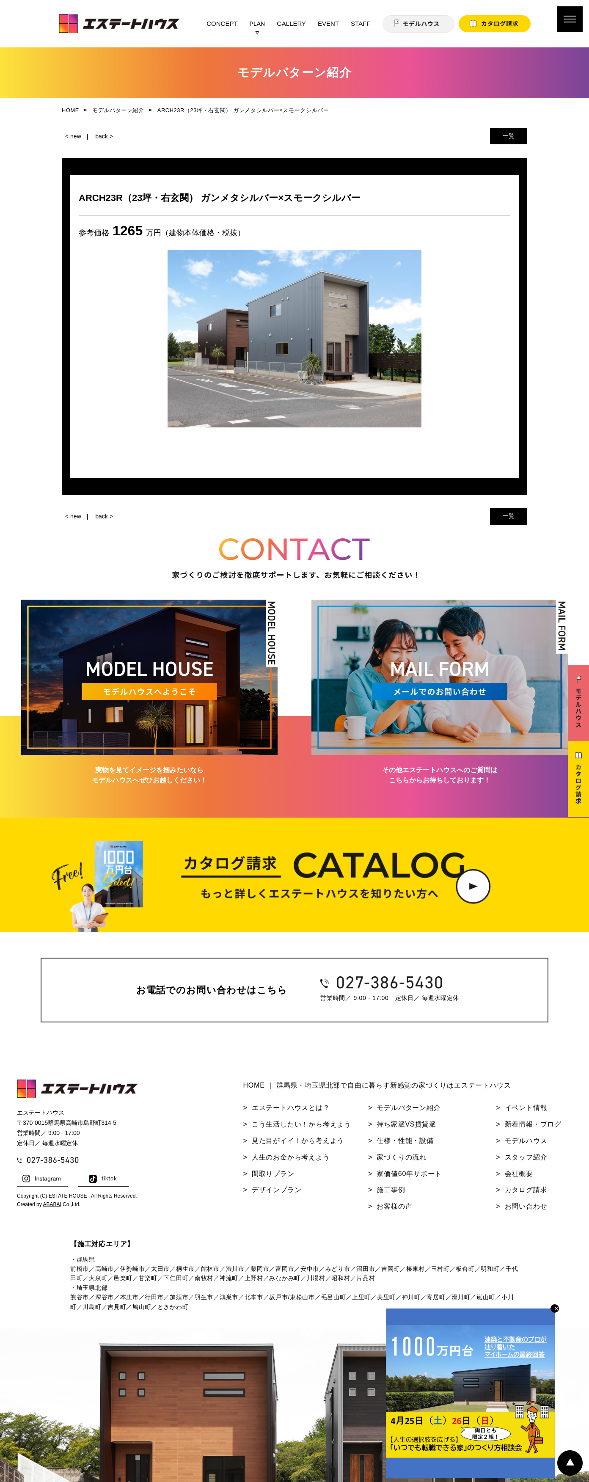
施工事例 (391, 1189)
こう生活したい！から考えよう (301, 1124)
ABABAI (52, 1204)
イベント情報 (526, 1107)
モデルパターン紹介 (408, 1107)
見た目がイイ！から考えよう (298, 1140)
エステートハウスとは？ (291, 1107)
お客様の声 (394, 1206)
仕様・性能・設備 (405, 1140)
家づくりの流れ (402, 1157)
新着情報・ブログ (533, 1124)
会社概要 (519, 1173)
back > (104, 136)
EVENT (328, 23)
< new (73, 136)
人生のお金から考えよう (291, 1157)
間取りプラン (273, 1173)
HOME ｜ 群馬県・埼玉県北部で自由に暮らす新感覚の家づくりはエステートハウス (377, 1085)
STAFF (360, 23)
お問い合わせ (526, 1206)
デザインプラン (277, 1189)
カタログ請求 (526, 1189)
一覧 (509, 135)
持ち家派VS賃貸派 (406, 1124)
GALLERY (291, 23)
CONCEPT (221, 23)
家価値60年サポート (409, 1173)
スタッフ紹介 (526, 1157)
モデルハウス (526, 1140)
